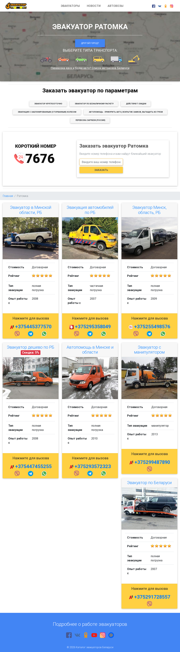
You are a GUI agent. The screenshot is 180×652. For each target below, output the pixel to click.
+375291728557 (152, 597)
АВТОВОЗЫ (115, 6)
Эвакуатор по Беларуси (149, 482)
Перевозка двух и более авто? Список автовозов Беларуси (90, 68)
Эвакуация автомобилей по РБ (90, 210)
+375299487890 (152, 462)
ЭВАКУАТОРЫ (70, 6)
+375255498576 (152, 327)
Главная (8, 196)
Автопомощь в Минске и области (90, 350)
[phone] (101, 162)
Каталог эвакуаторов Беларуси (94, 647)
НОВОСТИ (94, 6)
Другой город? (90, 43)
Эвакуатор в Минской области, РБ (30, 210)
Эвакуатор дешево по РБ (30, 347)
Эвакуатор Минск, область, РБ (149, 210)
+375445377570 (33, 327)
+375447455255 (33, 466)
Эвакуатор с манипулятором (149, 350)
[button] (46, 59)
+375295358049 (93, 327)
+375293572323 (93, 466)
